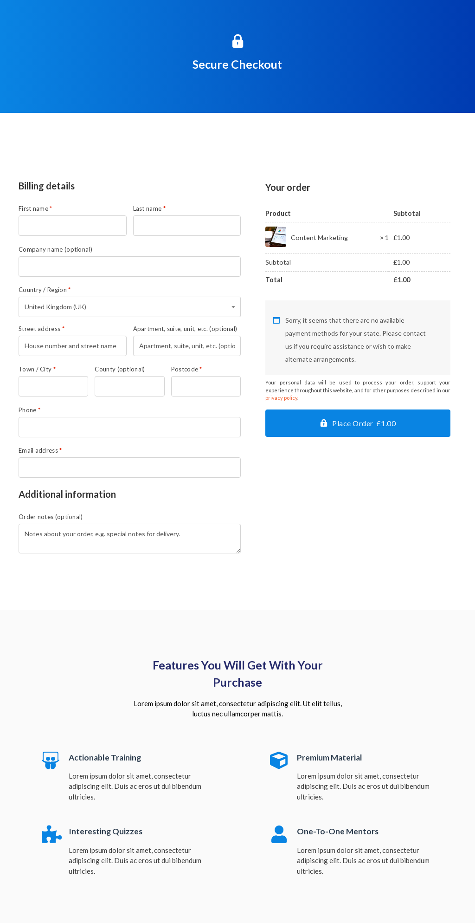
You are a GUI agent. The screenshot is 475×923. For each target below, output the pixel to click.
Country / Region (45, 290)
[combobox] (130, 307)
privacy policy (281, 398)
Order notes (51, 517)
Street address (41, 329)
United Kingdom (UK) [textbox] (55, 307)
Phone (29, 410)
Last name (149, 209)
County (120, 369)
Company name (55, 250)
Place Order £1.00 (364, 423)
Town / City (37, 369)
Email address (40, 451)
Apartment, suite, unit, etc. (185, 329)
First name (35, 209)
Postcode (186, 369)
